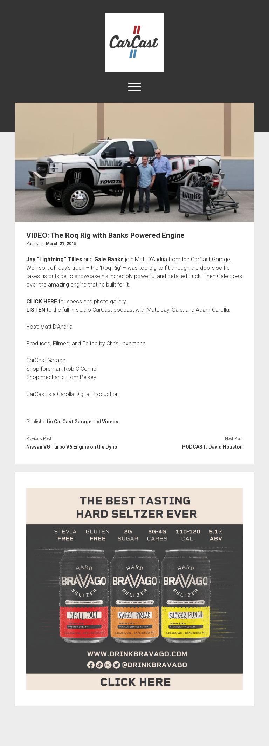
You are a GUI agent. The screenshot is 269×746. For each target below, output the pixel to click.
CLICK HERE (42, 301)
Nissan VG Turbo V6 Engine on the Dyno (71, 447)
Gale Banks (109, 259)
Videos (110, 421)
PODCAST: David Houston (212, 447)
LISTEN (36, 310)
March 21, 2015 (61, 243)
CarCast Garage (72, 421)
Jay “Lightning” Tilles (54, 259)
